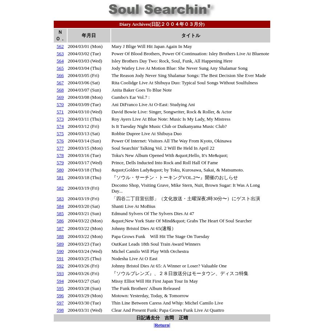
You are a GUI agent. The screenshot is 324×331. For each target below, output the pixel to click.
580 (60, 170)
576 (60, 141)
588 (60, 236)
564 (60, 61)
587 (60, 228)
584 (60, 206)
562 (60, 46)
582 (60, 188)
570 (60, 104)
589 (60, 244)
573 (60, 119)
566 (60, 75)
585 (60, 213)
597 (60, 303)
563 (60, 53)
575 (60, 133)
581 (60, 177)
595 (60, 288)
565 (60, 68)
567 (60, 82)
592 (60, 266)
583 (60, 198)
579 (60, 162)
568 (60, 90)
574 (60, 126)
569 (60, 97)
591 (60, 258)
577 (60, 148)
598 (60, 310)
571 (60, 111)
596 (60, 295)
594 (60, 281)
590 (60, 251)
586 (60, 220)
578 (60, 155)
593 (60, 273)
